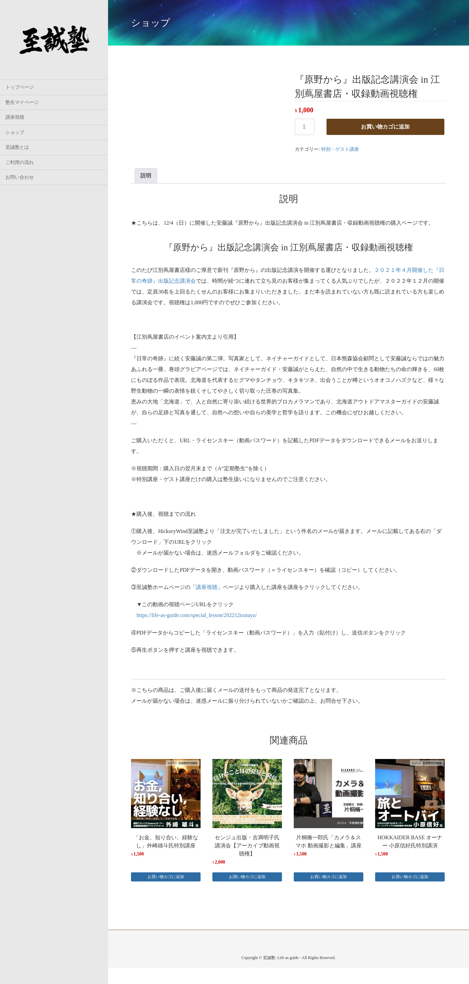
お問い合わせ (19, 177)
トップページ (19, 87)
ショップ (14, 132)
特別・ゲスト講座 (340, 149)
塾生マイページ (21, 102)
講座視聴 (14, 117)
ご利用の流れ (19, 162)
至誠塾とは (17, 147)
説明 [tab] (145, 175)
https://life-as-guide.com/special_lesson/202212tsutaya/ (196, 615)
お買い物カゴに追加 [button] (166, 876)
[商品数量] (304, 127)
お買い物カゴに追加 (385, 127)
